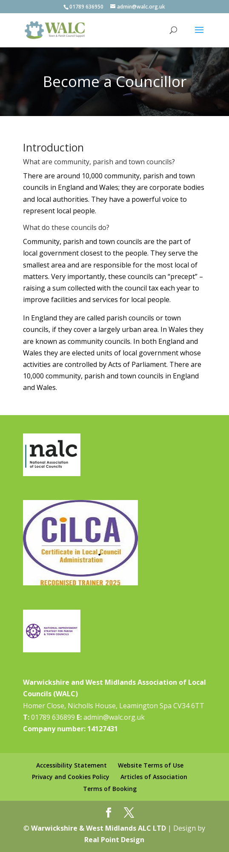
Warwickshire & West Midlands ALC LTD (98, 828)
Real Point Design (114, 839)
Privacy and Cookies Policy (70, 777)
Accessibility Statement (71, 765)
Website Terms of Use (150, 765)
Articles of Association (153, 777)
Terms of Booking (110, 789)
